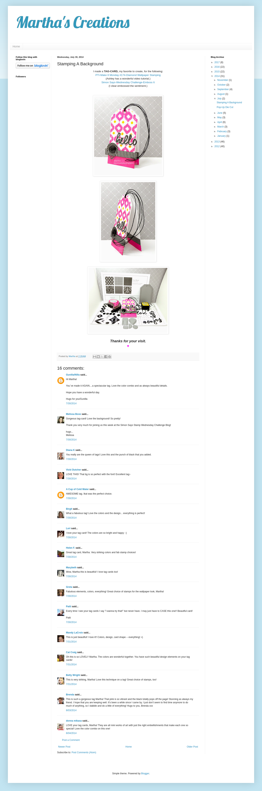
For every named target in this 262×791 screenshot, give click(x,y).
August (221, 94)
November (223, 80)
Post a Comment (71, 740)
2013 (217, 141)
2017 (217, 62)
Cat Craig (71, 652)
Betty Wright (73, 675)
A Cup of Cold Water (77, 489)
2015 (217, 71)
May (219, 117)
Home (16, 46)
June (220, 113)
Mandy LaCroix (74, 632)
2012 (217, 146)
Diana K (70, 450)
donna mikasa (74, 720)
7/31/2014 (71, 641)
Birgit (69, 509)
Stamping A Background (229, 102)
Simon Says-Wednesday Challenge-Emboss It (128, 82)
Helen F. (70, 547)
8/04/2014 (71, 733)
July (219, 98)
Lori (68, 528)
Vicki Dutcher (73, 469)
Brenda (70, 694)
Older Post (192, 746)
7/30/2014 (71, 403)
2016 (217, 67)
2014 (217, 76)
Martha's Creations (72, 22)
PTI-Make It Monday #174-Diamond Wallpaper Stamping (128, 75)
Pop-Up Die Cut (225, 107)
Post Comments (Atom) (84, 752)
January (221, 136)
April (220, 122)
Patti (68, 606)
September (223, 89)
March (221, 126)
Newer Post (64, 746)
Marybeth (71, 567)
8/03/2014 (71, 710)
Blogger (145, 773)
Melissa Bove (74, 414)
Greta (69, 587)
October (221, 84)
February (222, 131)
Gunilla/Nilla (73, 374)
